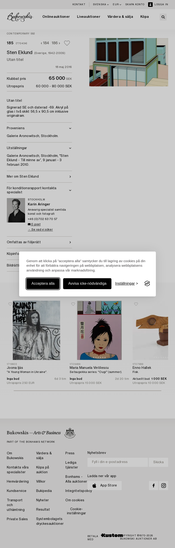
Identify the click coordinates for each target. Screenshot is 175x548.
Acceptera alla (42, 283)
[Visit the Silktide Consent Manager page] (147, 283)
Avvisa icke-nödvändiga (87, 283)
